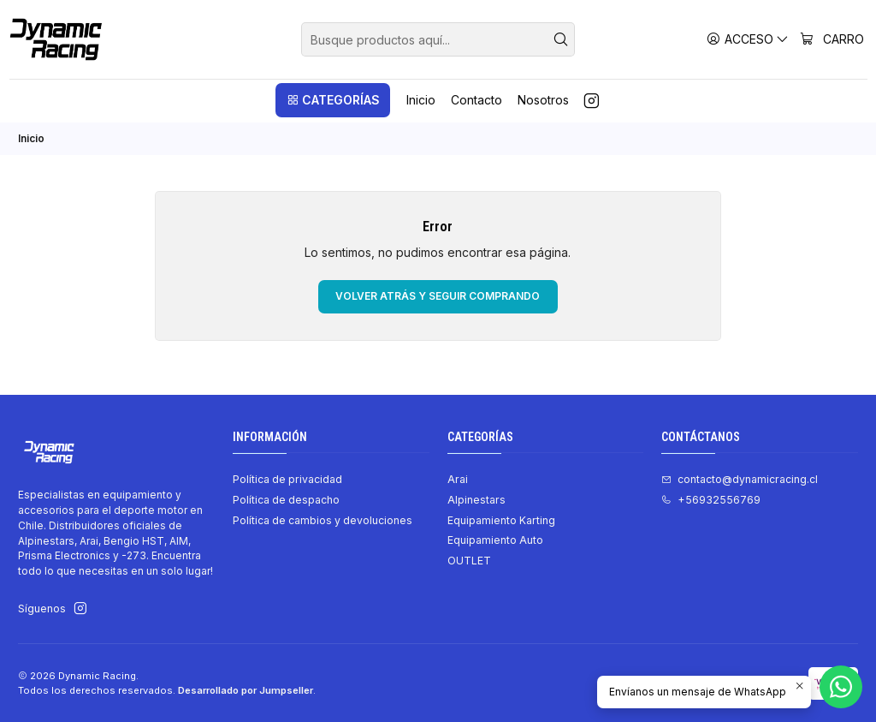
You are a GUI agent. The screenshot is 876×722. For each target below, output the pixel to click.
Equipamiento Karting (501, 520)
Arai (457, 479)
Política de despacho (286, 499)
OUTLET (469, 560)
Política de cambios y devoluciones (322, 520)
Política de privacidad (287, 479)
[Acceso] (748, 39)
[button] (332, 100)
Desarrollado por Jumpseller (245, 690)
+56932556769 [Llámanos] (711, 499)
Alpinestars (476, 499)
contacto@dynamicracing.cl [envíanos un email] (739, 479)
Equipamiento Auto (495, 540)
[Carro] (832, 39)
